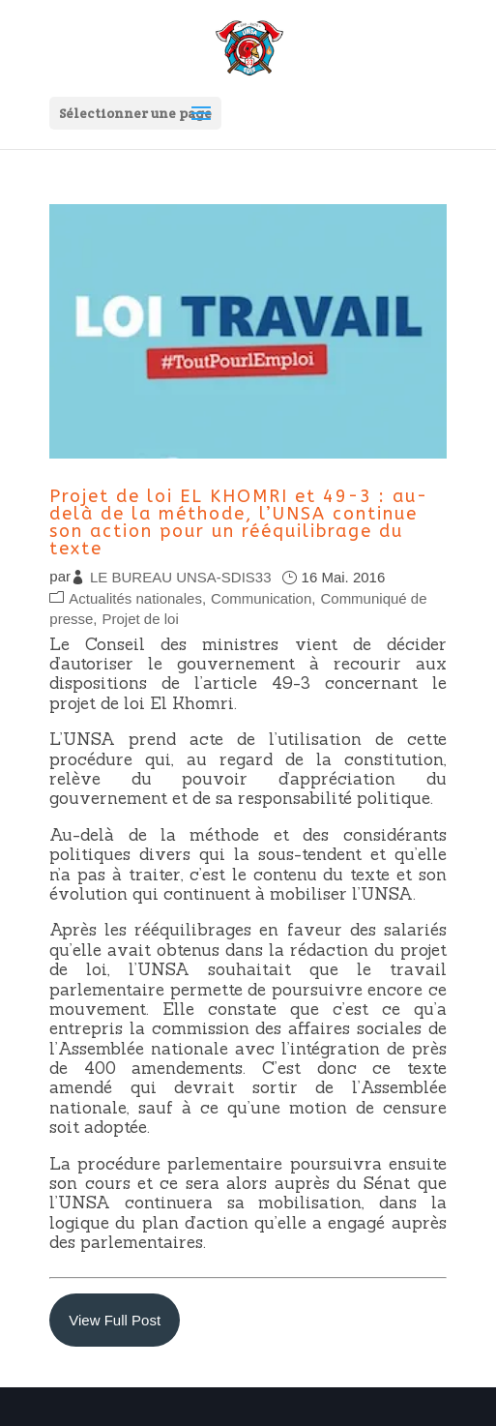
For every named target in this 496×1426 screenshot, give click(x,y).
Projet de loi (140, 618)
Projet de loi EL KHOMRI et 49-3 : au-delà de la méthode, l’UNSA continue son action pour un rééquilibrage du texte (238, 522)
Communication (261, 598)
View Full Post (114, 1320)
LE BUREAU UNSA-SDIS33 (181, 577)
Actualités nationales (135, 598)
